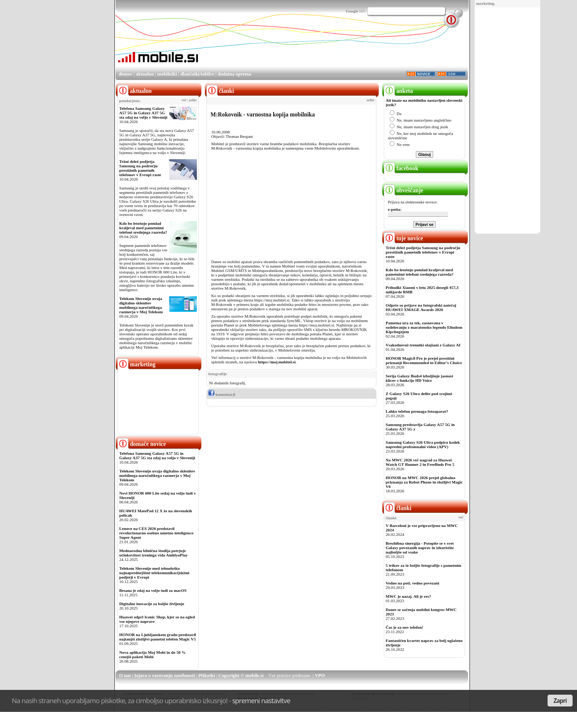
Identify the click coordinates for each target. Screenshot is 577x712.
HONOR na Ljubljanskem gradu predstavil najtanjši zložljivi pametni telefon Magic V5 (157, 636)
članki (397, 508)
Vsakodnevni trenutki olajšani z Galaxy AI (423, 345)
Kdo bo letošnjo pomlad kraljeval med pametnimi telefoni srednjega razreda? (143, 227)
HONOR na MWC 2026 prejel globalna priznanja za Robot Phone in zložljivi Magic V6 (424, 482)
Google (352, 11)
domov (125, 74)
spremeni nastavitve (261, 700)
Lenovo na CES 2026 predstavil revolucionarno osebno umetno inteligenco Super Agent (156, 533)
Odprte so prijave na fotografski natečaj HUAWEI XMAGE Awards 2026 (421, 307)
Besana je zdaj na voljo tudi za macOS (153, 590)
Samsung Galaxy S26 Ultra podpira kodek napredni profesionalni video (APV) (423, 444)
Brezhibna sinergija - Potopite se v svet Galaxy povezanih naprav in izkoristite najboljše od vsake (420, 547)
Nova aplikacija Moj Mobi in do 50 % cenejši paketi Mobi (152, 654)
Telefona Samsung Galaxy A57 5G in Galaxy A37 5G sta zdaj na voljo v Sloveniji (143, 112)
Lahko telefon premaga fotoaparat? (417, 411)
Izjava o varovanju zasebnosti (164, 675)
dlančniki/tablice (197, 74)
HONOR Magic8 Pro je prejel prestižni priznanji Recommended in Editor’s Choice (424, 360)
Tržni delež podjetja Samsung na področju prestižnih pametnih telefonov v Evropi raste (140, 168)
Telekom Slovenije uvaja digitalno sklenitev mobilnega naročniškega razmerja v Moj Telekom (141, 305)
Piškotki (206, 675)
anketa (398, 91)
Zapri (560, 701)
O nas (125, 675)
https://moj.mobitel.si (276, 362)
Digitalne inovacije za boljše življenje (151, 603)
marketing (485, 3)
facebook (401, 168)
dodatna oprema (234, 74)
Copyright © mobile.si (241, 675)
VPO (320, 675)
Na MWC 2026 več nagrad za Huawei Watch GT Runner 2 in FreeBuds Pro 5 (420, 462)
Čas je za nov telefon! (404, 627)
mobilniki (167, 74)
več (184, 100)
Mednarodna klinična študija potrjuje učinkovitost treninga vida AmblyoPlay (153, 552)
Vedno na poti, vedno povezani (412, 583)
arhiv (193, 100)
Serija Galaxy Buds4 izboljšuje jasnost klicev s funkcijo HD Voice (419, 378)
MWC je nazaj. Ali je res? (408, 596)
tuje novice (403, 238)
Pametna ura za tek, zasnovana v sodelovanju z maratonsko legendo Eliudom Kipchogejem (424, 327)
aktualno (145, 74)
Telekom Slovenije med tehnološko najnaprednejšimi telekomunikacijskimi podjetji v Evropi (154, 572)
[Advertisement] (507, 120)
